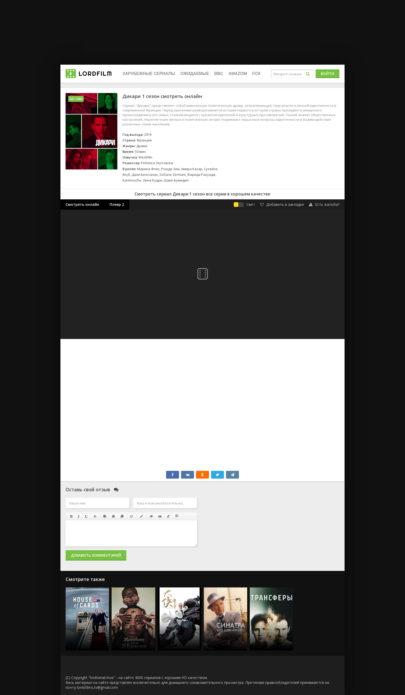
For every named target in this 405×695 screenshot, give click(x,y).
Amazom (237, 73)
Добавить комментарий (96, 555)
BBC (218, 73)
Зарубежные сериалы (148, 73)
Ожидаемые (194, 73)
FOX (256, 73)
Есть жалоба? (324, 204)
